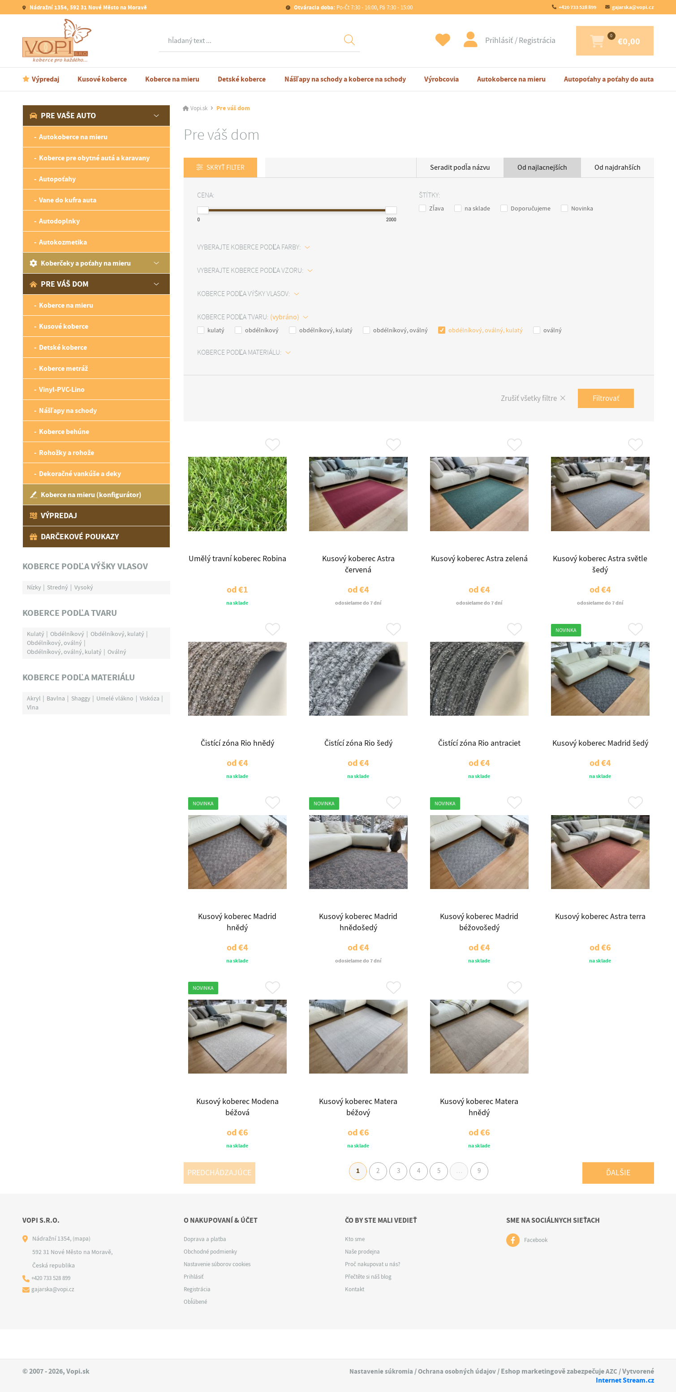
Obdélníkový (67, 634)
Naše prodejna (364, 1281)
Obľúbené (197, 1332)
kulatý (210, 330)
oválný (547, 330)
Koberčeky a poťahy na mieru (80, 263)
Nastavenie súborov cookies (221, 1294)
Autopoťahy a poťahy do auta (609, 79)
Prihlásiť (476, 40)
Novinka (577, 208)
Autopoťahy (57, 179)
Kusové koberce (102, 79)
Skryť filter (228, 167)
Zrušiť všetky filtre (522, 400)
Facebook (537, 1270)
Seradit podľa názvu (460, 167)
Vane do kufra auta (67, 200)
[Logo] (59, 41)
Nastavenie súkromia (378, 1371)
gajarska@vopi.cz (633, 7)
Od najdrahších (617, 167)
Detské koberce (242, 79)
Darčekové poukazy (74, 536)
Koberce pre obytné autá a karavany (94, 158)
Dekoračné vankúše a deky (80, 473)
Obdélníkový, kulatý (117, 634)
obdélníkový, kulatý (321, 330)
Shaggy (80, 698)
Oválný (117, 652)
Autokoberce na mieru (511, 79)
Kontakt (355, 1319)
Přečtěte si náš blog (371, 1306)
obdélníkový (257, 330)
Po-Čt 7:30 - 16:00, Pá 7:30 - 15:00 (353, 7)
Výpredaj (45, 79)
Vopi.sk (199, 108)
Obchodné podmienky (213, 1281)
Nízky (34, 587)
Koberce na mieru (172, 79)
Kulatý (35, 634)
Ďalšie (618, 1199)
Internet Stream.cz (625, 1380)
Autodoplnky (59, 221)
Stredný (57, 587)
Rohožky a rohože (66, 452)
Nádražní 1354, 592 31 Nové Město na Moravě (87, 7)
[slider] (203, 211)
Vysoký (83, 587)
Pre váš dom (59, 284)
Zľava (431, 208)
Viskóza (149, 698)
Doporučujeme (525, 208)
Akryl (34, 698)
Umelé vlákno (114, 698)
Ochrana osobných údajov (455, 1371)
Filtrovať (604, 399)
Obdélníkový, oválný (54, 643)
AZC (611, 1371)
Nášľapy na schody (68, 410)
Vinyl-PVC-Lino (62, 389)
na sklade (472, 208)
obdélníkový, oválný (395, 330)
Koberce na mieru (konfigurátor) (86, 494)
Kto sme (356, 1269)
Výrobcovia (441, 79)
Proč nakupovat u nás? (375, 1294)
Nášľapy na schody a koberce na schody (345, 79)
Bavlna (56, 698)
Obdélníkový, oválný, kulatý (64, 652)
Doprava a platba (207, 1269)
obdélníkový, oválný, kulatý (480, 330)
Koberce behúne (64, 431)
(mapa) (82, 1268)
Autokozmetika (63, 242)
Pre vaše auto (63, 115)
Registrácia (513, 40)
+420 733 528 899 (577, 7)
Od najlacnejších (542, 167)
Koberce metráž (63, 368)
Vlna (33, 707)
